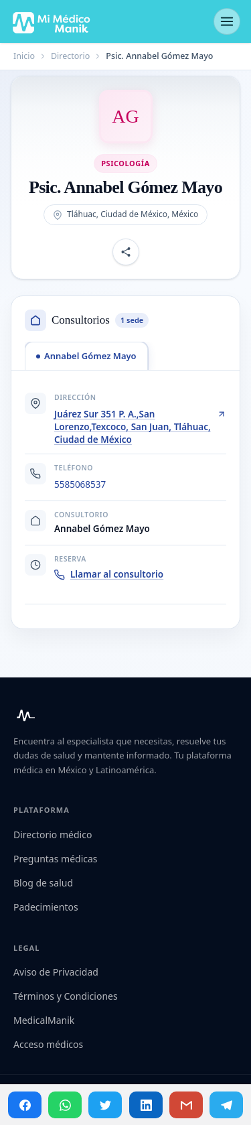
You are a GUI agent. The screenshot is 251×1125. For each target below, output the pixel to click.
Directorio (70, 56)
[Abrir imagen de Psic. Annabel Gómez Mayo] (126, 116)
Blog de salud (43, 882)
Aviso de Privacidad (55, 972)
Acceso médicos (48, 1044)
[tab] (86, 356)
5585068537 (80, 484)
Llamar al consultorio (108, 574)
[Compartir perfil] (125, 252)
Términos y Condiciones (65, 996)
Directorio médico (52, 834)
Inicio (24, 56)
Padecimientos (45, 907)
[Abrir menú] (227, 21)
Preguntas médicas (55, 858)
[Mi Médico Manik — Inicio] (24, 715)
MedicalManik (43, 1020)
